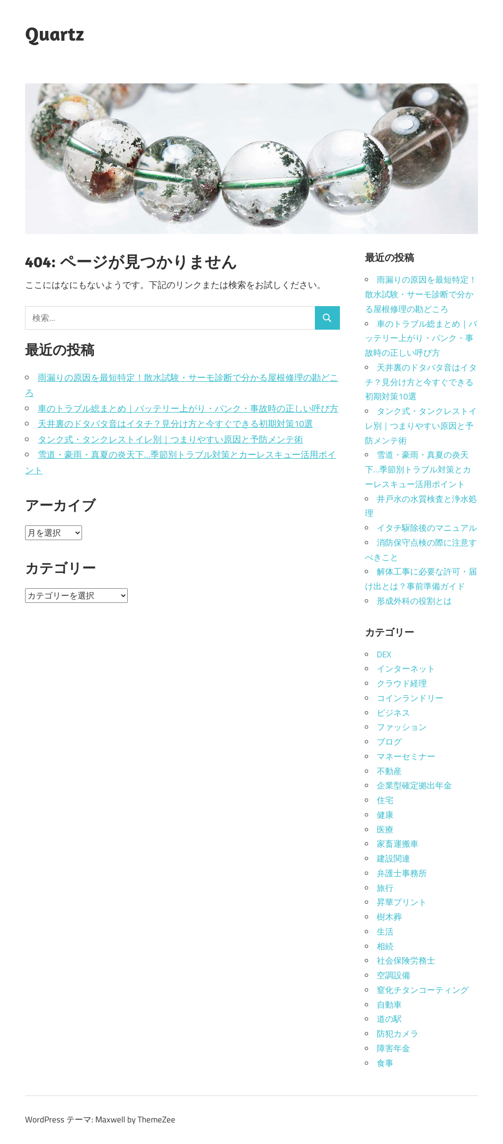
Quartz (54, 33)
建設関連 (393, 858)
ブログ (389, 741)
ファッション (402, 727)
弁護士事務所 (402, 873)
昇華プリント (402, 902)
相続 (385, 946)
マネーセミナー (406, 756)
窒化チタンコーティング (423, 990)
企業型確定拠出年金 (414, 785)
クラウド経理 (402, 683)
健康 (385, 814)
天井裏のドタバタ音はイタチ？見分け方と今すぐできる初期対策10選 (175, 423)
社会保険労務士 (406, 960)
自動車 (389, 1004)
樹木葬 (389, 916)
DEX (384, 654)
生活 (385, 931)
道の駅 (389, 1019)
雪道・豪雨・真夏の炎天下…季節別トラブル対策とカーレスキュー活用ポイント (418, 469)
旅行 (385, 888)
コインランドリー (410, 698)
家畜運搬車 (398, 843)
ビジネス (393, 712)
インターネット (406, 668)
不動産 (389, 771)
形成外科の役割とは (414, 601)
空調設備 (393, 975)
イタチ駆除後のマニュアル (427, 527)
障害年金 (393, 1048)
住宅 (385, 800)
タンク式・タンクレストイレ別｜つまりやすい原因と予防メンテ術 (170, 439)
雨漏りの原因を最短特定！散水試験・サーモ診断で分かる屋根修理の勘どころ (421, 294)
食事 (385, 1063)
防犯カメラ (398, 1033)
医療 (385, 829)
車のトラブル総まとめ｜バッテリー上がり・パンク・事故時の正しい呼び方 (188, 408)
